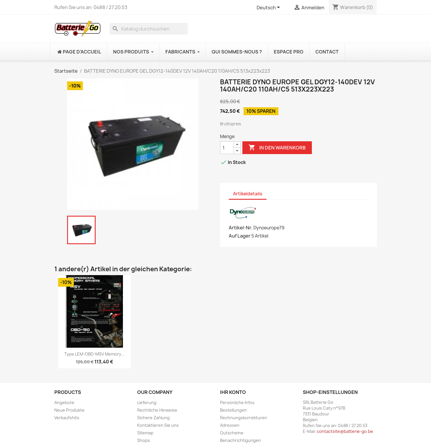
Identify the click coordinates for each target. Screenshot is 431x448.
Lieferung (146, 402)
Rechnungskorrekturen (243, 417)
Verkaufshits (66, 417)
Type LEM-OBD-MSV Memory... (94, 354)
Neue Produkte (69, 410)
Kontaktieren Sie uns (158, 425)
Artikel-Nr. (241, 228)
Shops (143, 440)
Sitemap (145, 432)
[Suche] (149, 29)
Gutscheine (232, 432)
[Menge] (227, 147)
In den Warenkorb (277, 147)
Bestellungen (233, 410)
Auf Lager (240, 236)
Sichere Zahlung (153, 417)
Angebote (64, 402)
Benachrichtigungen (240, 440)
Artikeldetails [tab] (247, 194)
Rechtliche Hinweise (157, 410)
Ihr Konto (233, 392)
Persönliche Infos (237, 402)
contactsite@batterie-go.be (345, 431)
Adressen (229, 425)
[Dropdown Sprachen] (269, 7)
